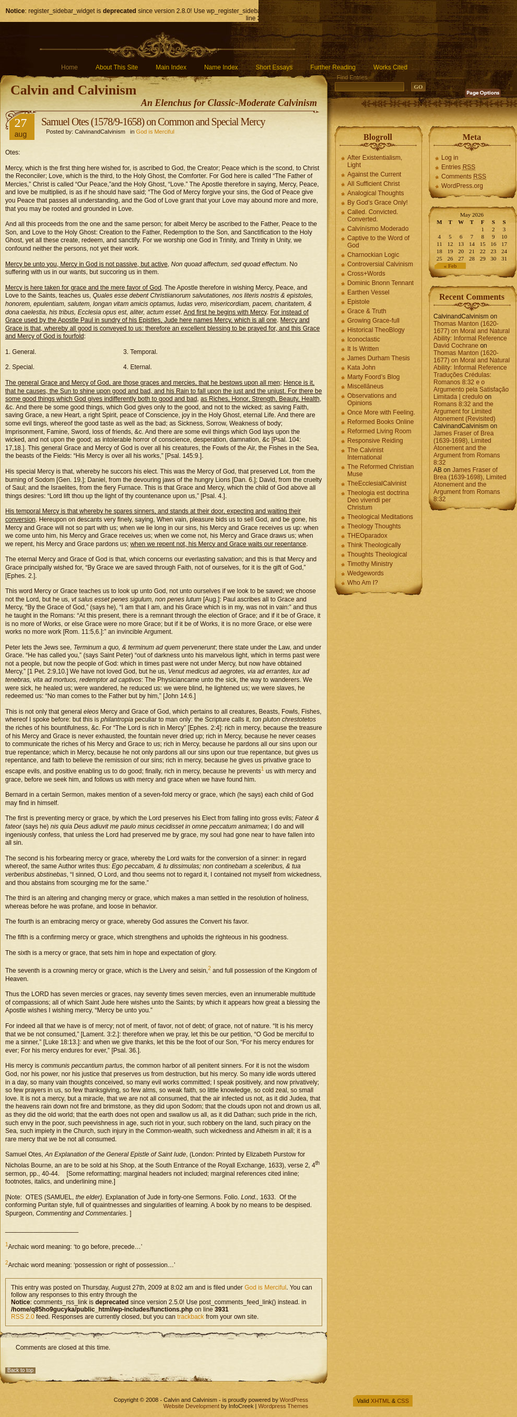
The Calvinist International (365, 453)
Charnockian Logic (373, 254)
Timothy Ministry (370, 564)
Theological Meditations (380, 517)
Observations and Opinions (371, 399)
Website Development (191, 1406)
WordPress (294, 1400)
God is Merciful (155, 131)
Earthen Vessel (368, 292)
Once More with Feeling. (381, 412)
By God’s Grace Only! (377, 202)
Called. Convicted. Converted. (372, 215)
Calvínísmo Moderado (377, 228)
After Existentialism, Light (374, 161)
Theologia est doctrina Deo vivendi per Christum (378, 500)
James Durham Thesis (378, 358)
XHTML (380, 1401)
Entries (458, 167)
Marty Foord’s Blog (373, 377)
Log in (450, 157)
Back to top (20, 1370)
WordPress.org (462, 186)
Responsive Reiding (375, 440)
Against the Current (374, 174)
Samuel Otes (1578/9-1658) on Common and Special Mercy (153, 121)
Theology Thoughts (374, 526)
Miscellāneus (365, 386)
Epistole (358, 301)
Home (69, 67)
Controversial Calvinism (380, 264)
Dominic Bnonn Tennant (380, 283)
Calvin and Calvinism (73, 90)
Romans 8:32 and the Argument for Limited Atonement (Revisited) (464, 411)
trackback (190, 1316)
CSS (403, 1401)
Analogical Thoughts (375, 193)
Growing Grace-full (373, 320)
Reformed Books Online (380, 422)
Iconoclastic (363, 339)
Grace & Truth (366, 311)
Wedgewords (365, 573)
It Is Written (363, 348)
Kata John (361, 367)
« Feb (450, 266)
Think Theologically (374, 545)
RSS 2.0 (22, 1316)
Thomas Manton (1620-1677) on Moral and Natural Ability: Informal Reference (471, 331)
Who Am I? (362, 582)
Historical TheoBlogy (376, 330)
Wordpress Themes (283, 1406)
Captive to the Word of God (378, 241)
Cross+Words (366, 273)
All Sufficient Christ (373, 183)
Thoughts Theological (377, 554)
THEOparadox (367, 535)
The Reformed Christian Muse (380, 470)
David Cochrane (455, 345)
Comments (463, 176)
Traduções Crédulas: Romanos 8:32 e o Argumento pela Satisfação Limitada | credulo (471, 385)
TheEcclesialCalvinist (376, 483)
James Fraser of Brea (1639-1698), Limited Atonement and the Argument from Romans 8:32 (466, 448)
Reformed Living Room (379, 431)
